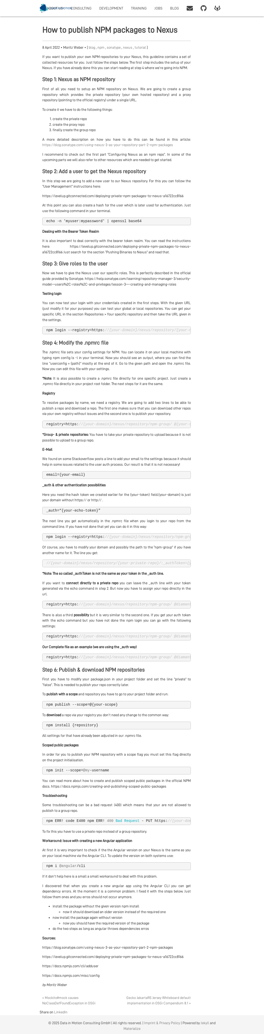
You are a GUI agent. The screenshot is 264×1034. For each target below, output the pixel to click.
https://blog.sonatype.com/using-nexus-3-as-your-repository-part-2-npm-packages (107, 145)
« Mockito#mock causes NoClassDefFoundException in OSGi (68, 1000)
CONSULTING (81, 8)
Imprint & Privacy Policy (162, 1023)
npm (101, 47)
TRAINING (139, 8)
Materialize (132, 1028)
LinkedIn (61, 1012)
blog (92, 47)
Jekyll (205, 1023)
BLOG (174, 8)
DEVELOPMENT (111, 8)
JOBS (158, 8)
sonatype (114, 47)
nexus (128, 47)
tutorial (141, 47)
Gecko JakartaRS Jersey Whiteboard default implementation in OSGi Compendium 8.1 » (158, 1000)
